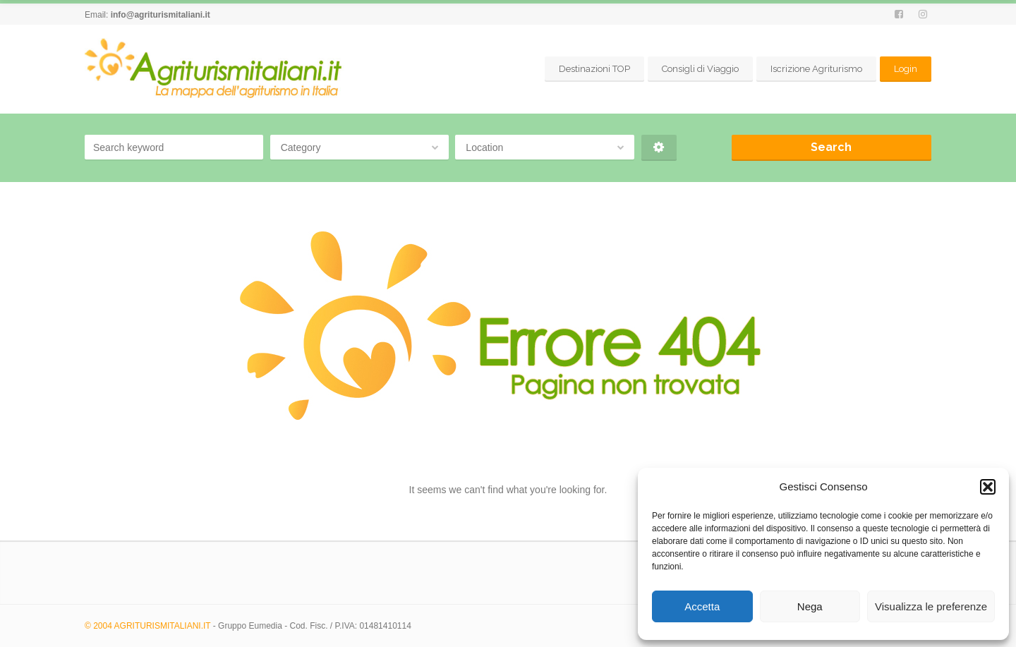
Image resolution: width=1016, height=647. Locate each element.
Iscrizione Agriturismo (816, 69)
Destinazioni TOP (594, 69)
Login (905, 69)
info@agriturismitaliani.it (160, 15)
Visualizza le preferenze (931, 606)
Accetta (702, 606)
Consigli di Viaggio (700, 69)
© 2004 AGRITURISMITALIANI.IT (147, 626)
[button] (988, 487)
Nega (810, 606)
